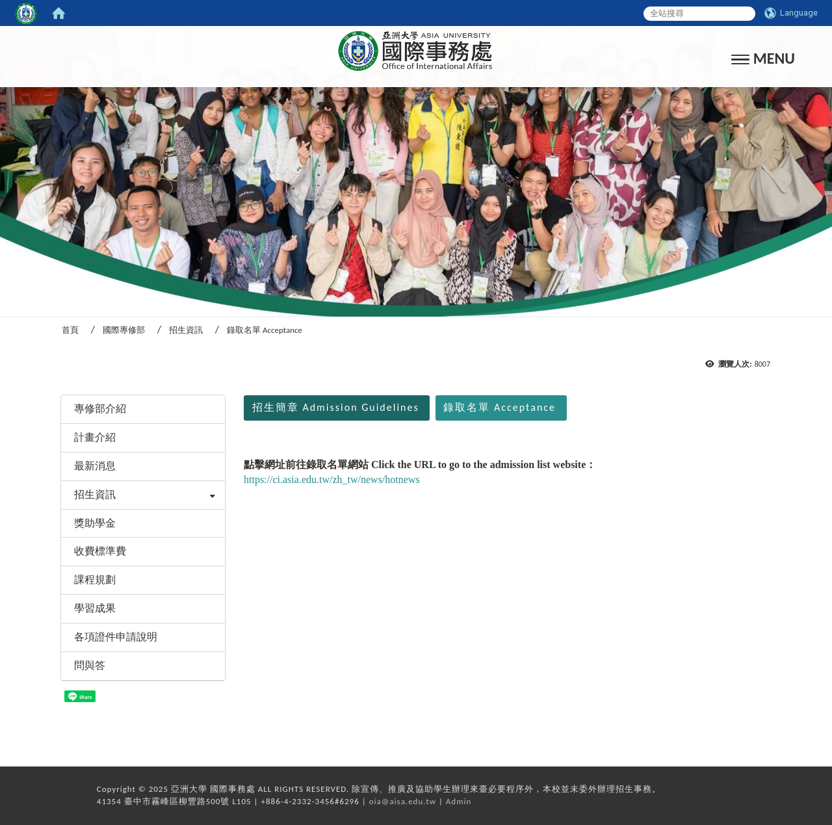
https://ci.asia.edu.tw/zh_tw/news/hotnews (332, 479)
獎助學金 (95, 523)
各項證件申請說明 (115, 637)
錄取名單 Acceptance (499, 407)
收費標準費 (100, 551)
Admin (459, 801)
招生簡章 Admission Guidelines (335, 407)
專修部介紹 (100, 408)
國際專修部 (124, 330)
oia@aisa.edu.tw (402, 801)
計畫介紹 (95, 437)
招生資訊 (186, 330)
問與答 (89, 665)
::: (56, 377)
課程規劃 (95, 579)
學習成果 (95, 608)
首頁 (70, 330)
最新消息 (95, 466)
